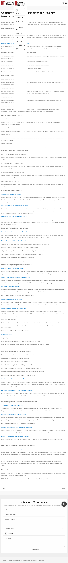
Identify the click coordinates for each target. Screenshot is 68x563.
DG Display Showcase (6, 479)
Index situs (41, 560)
